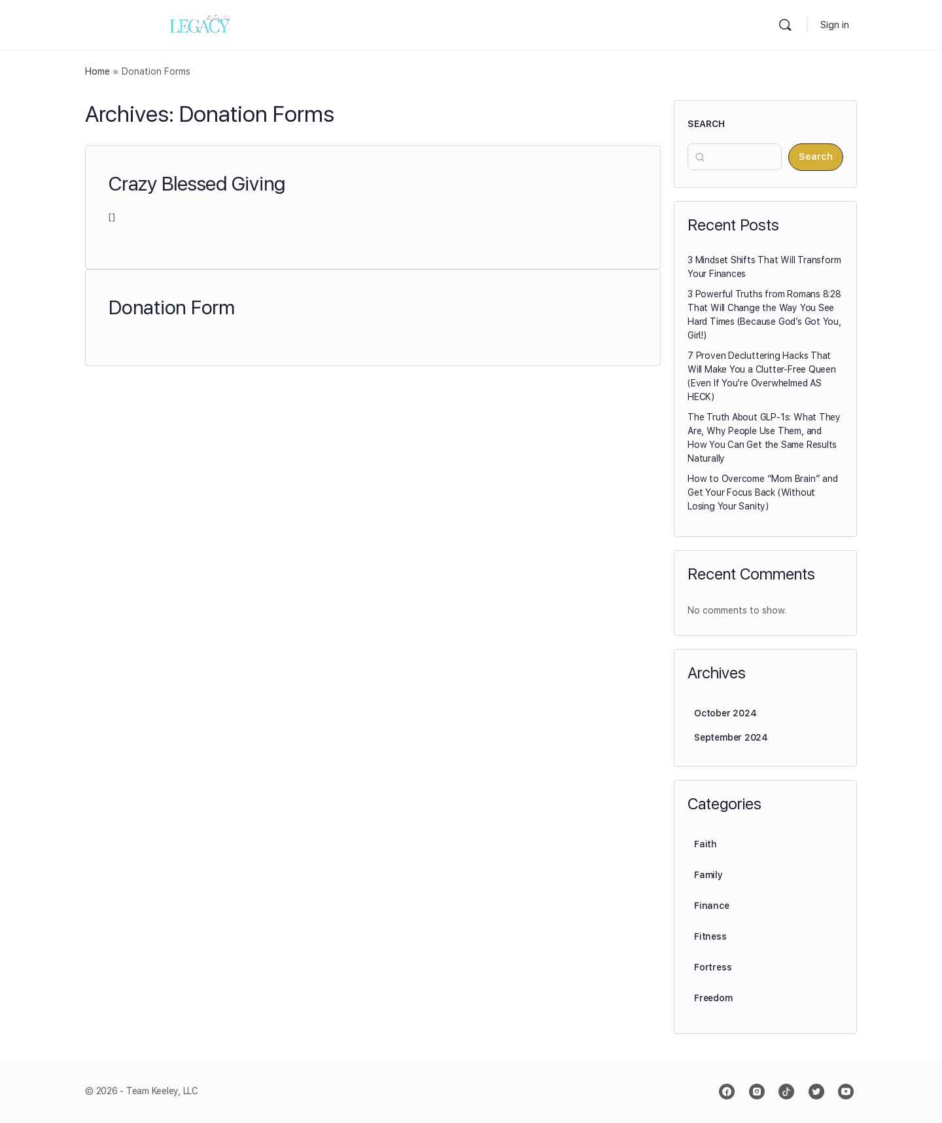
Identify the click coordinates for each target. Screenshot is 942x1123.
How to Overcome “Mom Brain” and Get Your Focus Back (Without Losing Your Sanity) (763, 492)
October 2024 (725, 713)
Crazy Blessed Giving (197, 183)
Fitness (710, 936)
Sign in (834, 25)
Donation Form (172, 307)
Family (708, 875)
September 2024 (731, 737)
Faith (705, 844)
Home (97, 71)
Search (706, 124)
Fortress (712, 967)
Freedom (713, 998)
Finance (711, 905)
